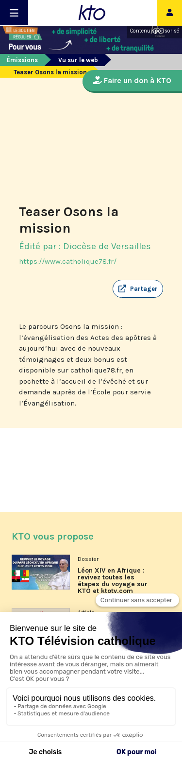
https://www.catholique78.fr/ (67, 261)
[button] (138, 289)
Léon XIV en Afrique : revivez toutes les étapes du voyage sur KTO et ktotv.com (113, 580)
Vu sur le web (78, 60)
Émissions (22, 60)
